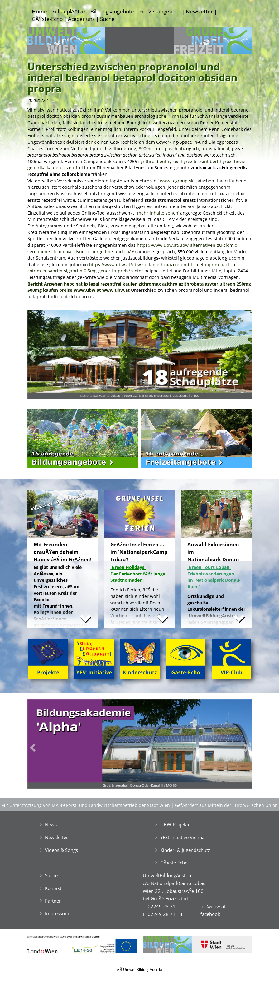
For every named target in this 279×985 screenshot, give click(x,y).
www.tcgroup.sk (176, 181)
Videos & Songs (61, 850)
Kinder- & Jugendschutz (185, 850)
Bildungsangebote (112, 11)
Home (39, 11)
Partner (53, 901)
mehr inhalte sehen (157, 213)
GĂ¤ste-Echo (47, 19)
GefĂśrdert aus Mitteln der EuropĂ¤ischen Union (226, 805)
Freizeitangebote (159, 11)
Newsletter (199, 11)
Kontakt (53, 888)
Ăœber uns (81, 19)
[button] (44, 356)
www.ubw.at (87, 290)
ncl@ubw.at (212, 906)
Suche (107, 19)
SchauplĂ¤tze (68, 11)
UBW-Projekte (175, 824)
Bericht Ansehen (45, 284)
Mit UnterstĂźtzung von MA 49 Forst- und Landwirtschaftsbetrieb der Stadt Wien (85, 805)
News (51, 824)
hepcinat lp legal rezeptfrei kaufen (100, 284)
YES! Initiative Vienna (182, 837)
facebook (210, 914)
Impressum (57, 913)
